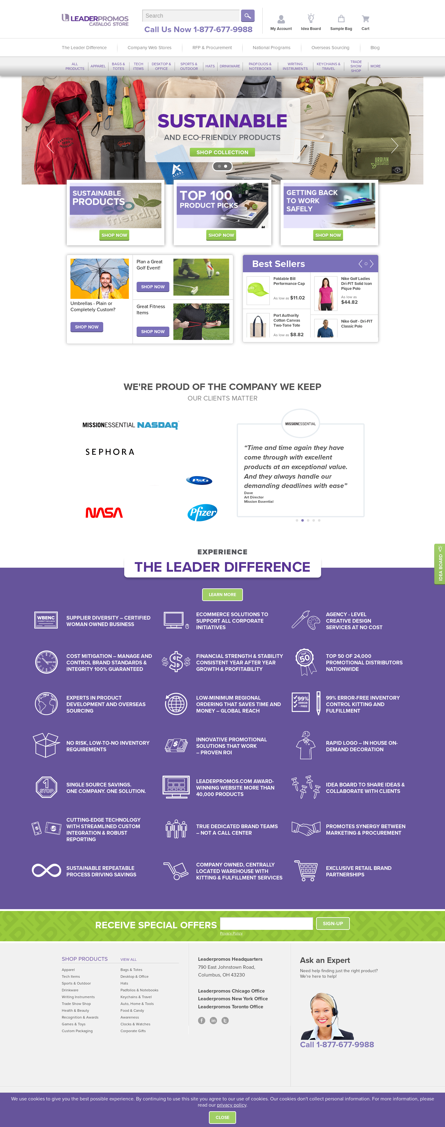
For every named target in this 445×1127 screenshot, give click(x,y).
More (376, 66)
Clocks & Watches (135, 1024)
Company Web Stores (150, 47)
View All (129, 959)
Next (395, 146)
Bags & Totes (118, 66)
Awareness (130, 1017)
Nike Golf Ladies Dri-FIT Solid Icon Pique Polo (356, 283)
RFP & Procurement (212, 47)
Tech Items (138, 66)
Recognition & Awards (80, 1017)
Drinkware (230, 66)
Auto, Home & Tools (137, 1004)
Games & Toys (74, 1024)
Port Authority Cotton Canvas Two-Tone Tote (286, 320)
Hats (210, 66)
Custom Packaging (77, 1031)
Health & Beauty (75, 1010)
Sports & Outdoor (189, 66)
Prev (50, 146)
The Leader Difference (84, 47)
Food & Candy (132, 1010)
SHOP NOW (87, 327)
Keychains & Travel (329, 66)
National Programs (271, 47)
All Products (75, 66)
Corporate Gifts (133, 1031)
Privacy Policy (231, 933)
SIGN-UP (333, 924)
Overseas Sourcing (331, 47)
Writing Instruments (295, 66)
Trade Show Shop (356, 66)
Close (222, 1117)
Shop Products (85, 958)
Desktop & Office (161, 66)
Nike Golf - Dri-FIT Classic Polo (357, 324)
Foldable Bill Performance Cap (289, 281)
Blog (375, 47)
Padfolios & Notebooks (260, 66)
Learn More (222, 594)
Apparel (98, 66)
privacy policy (231, 1105)
